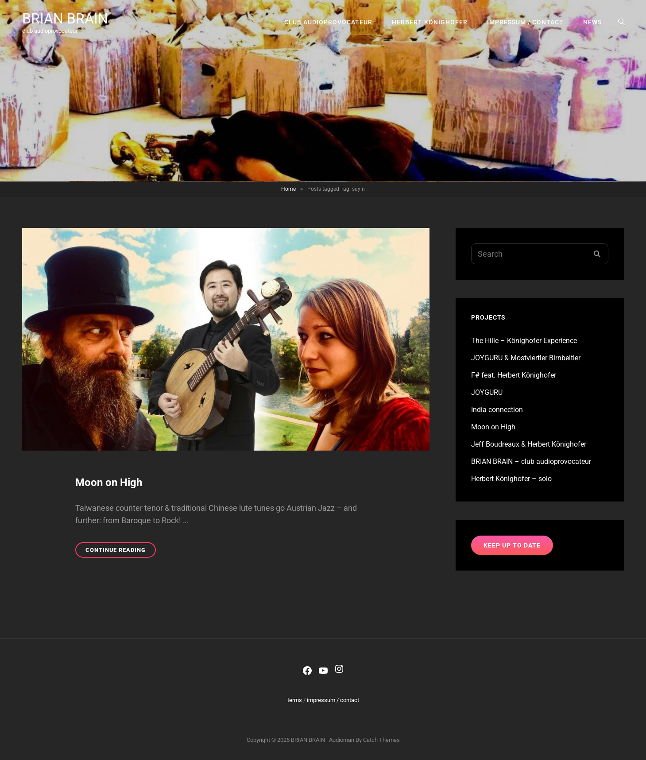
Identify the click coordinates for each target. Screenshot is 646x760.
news (592, 22)
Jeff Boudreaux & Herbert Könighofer (528, 444)
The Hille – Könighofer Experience (524, 340)
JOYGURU (487, 392)
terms (294, 700)
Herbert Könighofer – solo (511, 479)
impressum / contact (525, 22)
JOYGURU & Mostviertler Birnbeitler (525, 358)
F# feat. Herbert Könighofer (513, 375)
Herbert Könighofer (430, 22)
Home (288, 189)
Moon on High (108, 482)
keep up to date (512, 545)
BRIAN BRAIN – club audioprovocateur (531, 461)
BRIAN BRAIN (65, 18)
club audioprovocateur (328, 22)
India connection (497, 409)
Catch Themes (381, 740)
